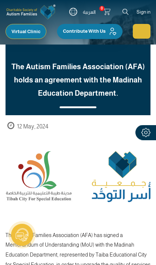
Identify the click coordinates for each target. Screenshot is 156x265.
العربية (89, 12)
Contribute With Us (90, 31)
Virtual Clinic (25, 31)
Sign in (143, 12)
